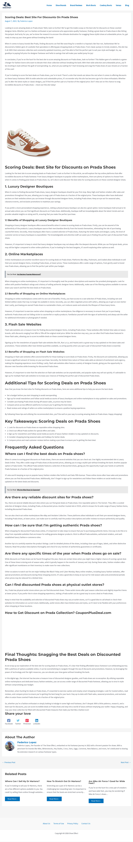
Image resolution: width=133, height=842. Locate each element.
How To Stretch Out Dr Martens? (64, 781)
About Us (48, 824)
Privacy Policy (72, 824)
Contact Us (83, 824)
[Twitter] (18, 722)
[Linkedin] (36, 722)
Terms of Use (59, 824)
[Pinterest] (27, 722)
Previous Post (8, 762)
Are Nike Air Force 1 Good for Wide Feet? (107, 782)
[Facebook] (9, 722)
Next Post (126, 762)
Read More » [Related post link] (13, 799)
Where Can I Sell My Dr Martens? (22, 781)
